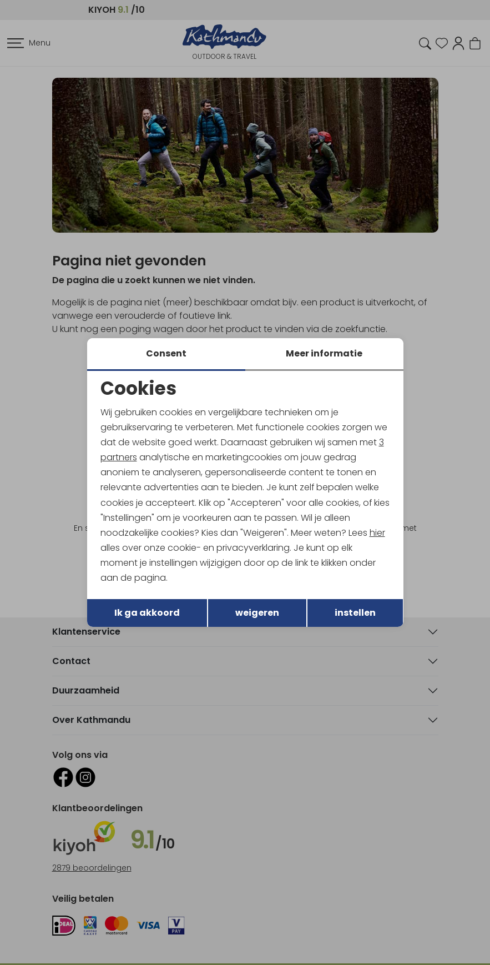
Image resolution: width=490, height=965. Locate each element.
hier (377, 532)
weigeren (257, 612)
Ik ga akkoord (147, 612)
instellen (355, 612)
